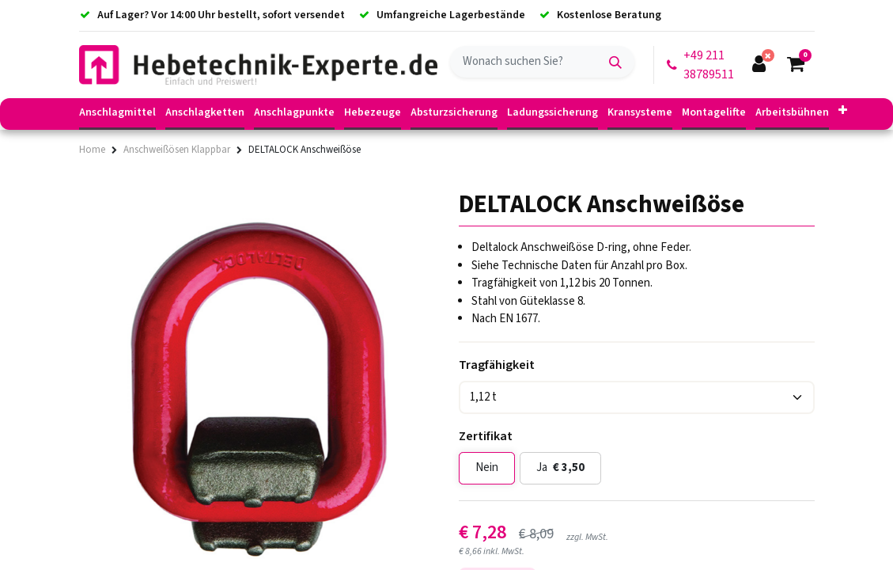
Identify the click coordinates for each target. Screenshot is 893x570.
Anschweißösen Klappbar (176, 149)
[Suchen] (615, 62)
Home (92, 149)
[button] (842, 111)
